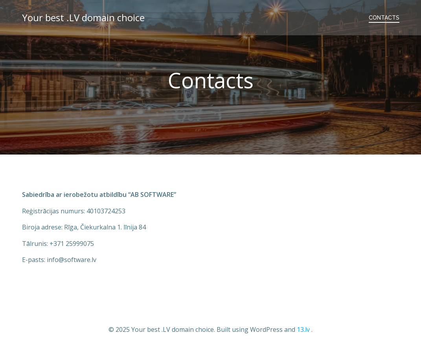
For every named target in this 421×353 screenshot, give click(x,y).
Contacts (384, 18)
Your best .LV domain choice (83, 17)
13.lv (303, 329)
